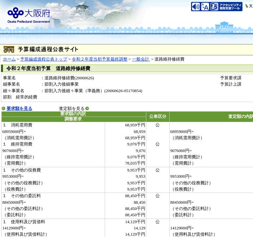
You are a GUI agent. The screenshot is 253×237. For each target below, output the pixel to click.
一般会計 (141, 59)
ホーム (9, 59)
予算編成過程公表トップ (43, 59)
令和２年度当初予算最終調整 (99, 59)
